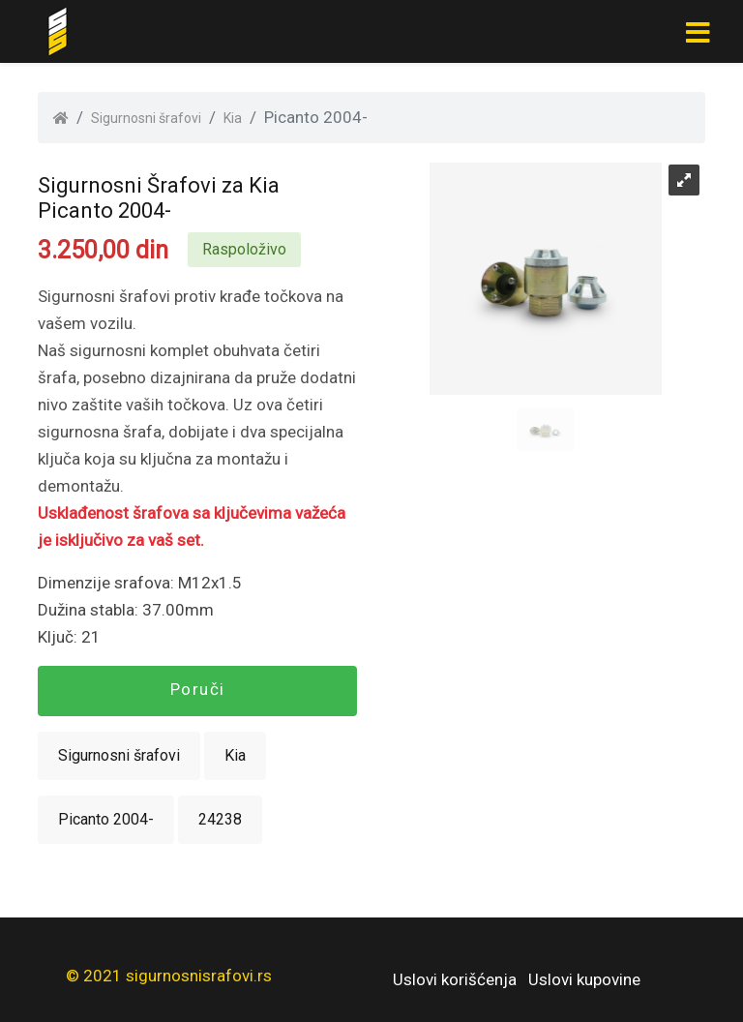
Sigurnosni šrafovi (146, 118)
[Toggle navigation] (697, 32)
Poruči (197, 689)
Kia (232, 118)
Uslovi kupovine (584, 979)
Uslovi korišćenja (455, 979)
